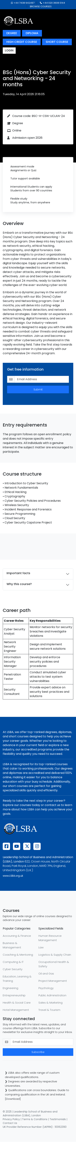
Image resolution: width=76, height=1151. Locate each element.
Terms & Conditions (34, 1119)
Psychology (46, 988)
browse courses (41, 6)
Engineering (10, 988)
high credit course (21, 42)
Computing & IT (13, 962)
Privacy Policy (11, 1119)
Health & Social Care (17, 1002)
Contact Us (10, 1123)
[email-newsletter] (41, 1041)
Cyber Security (12, 969)
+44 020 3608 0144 (52, 3)
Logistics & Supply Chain (54, 955)
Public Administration (52, 995)
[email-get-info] (42, 379)
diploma (32, 33)
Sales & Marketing (50, 1002)
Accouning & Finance (17, 936)
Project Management (52, 981)
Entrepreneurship (14, 995)
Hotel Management (16, 1010)
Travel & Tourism (49, 1010)
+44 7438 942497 (22, 3)
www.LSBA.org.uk (13, 876)
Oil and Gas (46, 973)
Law (41, 947)
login (9, 50)
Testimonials (58, 1119)
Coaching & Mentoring (18, 955)
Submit (38, 389)
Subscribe (38, 1052)
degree (11, 33)
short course (57, 42)
